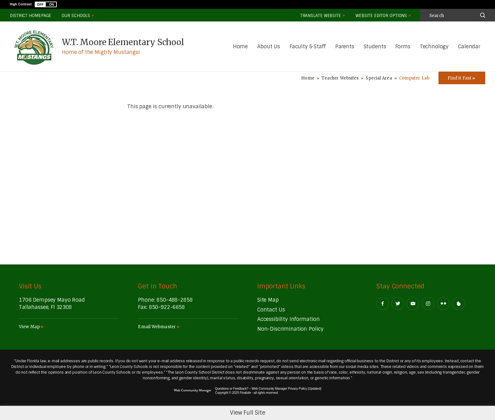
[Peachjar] (458, 303)
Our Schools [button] (76, 15)
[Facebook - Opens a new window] (382, 303)
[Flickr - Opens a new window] (443, 303)
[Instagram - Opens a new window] (428, 303)
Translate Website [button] (320, 15)
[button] (46, 4)
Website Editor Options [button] (381, 15)
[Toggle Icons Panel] (461, 78)
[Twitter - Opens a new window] (397, 303)
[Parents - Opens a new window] (344, 47)
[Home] (240, 47)
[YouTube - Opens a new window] (413, 303)
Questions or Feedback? (231, 388)
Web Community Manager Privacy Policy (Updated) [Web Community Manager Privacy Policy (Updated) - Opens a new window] (286, 388)
